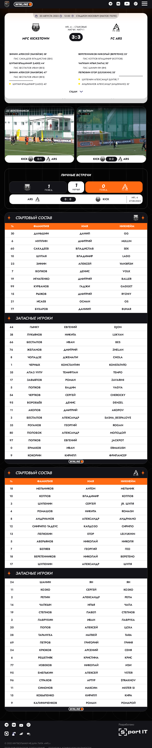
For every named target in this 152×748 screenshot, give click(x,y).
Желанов (34, 350)
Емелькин (45, 673)
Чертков (34, 395)
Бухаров (41, 309)
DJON (118, 327)
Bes (117, 342)
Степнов (45, 612)
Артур (91, 680)
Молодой (118, 433)
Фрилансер (118, 455)
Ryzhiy (126, 294)
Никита (70, 335)
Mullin (126, 241)
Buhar (126, 309)
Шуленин (45, 504)
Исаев (41, 301)
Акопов (34, 410)
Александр (70, 418)
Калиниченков (45, 703)
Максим (91, 688)
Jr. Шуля (127, 504)
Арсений (91, 650)
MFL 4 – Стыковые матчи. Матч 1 (76, 28)
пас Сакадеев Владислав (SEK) (33, 58)
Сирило (128, 526)
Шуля (128, 564)
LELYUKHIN (127, 534)
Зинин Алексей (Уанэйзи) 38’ (28, 54)
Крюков (45, 650)
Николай (90, 541)
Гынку (34, 327)
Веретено (128, 556)
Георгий (70, 425)
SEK (126, 249)
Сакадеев (41, 249)
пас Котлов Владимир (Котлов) (103, 58)
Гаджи (85, 286)
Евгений (70, 327)
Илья (91, 605)
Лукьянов (34, 335)
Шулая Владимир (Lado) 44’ (27, 63)
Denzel (118, 403)
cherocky (118, 395)
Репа (128, 597)
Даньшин (41, 233)
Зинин (41, 264)
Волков (41, 271)
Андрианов (45, 519)
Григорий (91, 642)
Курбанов (41, 286)
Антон (90, 489)
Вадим (70, 387)
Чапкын (45, 605)
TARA (128, 635)
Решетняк (45, 658)
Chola (118, 357)
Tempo (117, 372)
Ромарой (128, 703)
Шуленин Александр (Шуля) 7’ (100, 79)
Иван (70, 342)
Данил (85, 233)
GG (126, 233)
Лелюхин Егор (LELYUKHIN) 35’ (97, 72)
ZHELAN (118, 350)
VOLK (126, 271)
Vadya (118, 387)
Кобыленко (45, 695)
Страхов (45, 680)
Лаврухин (45, 620)
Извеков (45, 665)
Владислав (85, 249)
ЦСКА (128, 627)
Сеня (128, 650)
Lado (126, 256)
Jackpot (118, 440)
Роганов (34, 425)
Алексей (84, 264)
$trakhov (128, 680)
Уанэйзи (126, 264)
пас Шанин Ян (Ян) (94, 68)
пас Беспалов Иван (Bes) (29, 68)
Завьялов (34, 380)
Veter (128, 673)
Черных (34, 365)
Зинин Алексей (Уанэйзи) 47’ (28, 72)
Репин (45, 597)
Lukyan (118, 335)
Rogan (118, 425)
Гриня (128, 642)
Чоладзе (34, 357)
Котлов (45, 496)
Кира (128, 695)
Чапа (128, 605)
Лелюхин (45, 534)
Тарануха (45, 635)
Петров (45, 642)
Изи (128, 665)
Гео (127, 549)
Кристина (91, 658)
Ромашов (45, 511)
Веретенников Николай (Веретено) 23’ (102, 54)
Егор (90, 534)
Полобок (34, 433)
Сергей (70, 395)
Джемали (70, 357)
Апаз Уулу (34, 372)
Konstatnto (118, 365)
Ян (91, 582)
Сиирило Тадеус (45, 526)
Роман (70, 380)
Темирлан (70, 372)
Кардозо (91, 526)
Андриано (127, 519)
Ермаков (34, 448)
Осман (85, 301)
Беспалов (34, 342)
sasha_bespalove (118, 418)
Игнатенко (41, 279)
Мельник (127, 489)
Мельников (45, 489)
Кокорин (34, 455)
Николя (127, 541)
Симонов (45, 688)
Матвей (91, 635)
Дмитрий (85, 241)
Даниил (84, 309)
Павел (91, 612)
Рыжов (41, 294)
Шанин (45, 582)
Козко (45, 590)
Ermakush (118, 448)
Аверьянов (45, 541)
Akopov (118, 410)
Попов (45, 627)
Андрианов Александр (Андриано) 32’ (106, 84)
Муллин (41, 241)
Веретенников (45, 556)
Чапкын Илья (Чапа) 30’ (93, 63)
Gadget (126, 286)
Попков (34, 387)
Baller (126, 279)
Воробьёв (34, 403)
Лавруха (128, 620)
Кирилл (70, 455)
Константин (70, 365)
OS (126, 301)
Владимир (85, 256)
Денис (85, 271)
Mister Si (128, 688)
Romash (128, 511)
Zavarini (117, 380)
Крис (128, 658)
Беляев (45, 549)
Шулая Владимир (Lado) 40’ (30, 84)
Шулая (41, 256)
